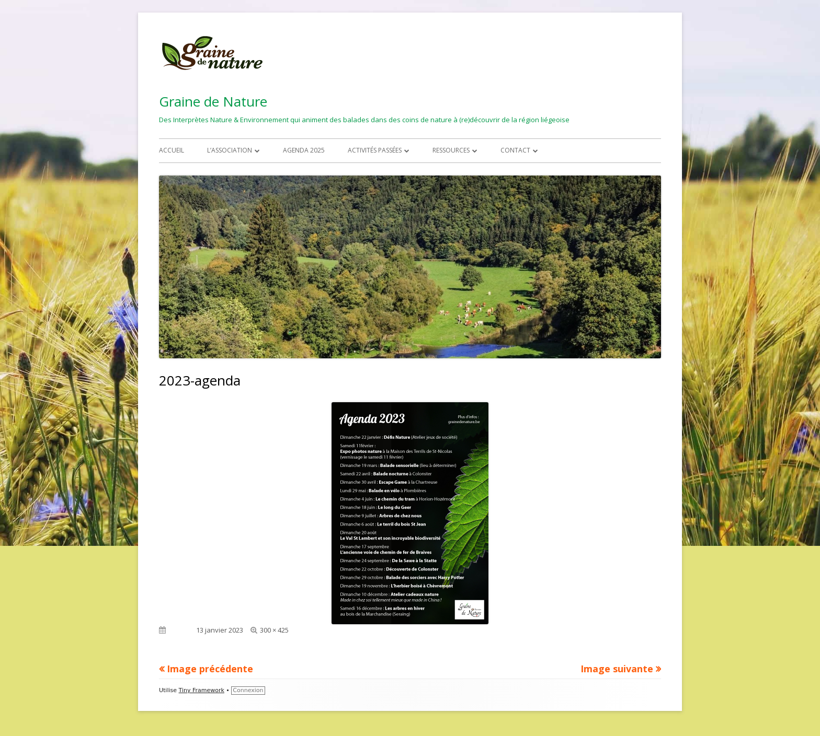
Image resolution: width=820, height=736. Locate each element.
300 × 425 (274, 630)
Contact (515, 150)
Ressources (451, 150)
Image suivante (616, 668)
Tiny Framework (201, 690)
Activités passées (375, 150)
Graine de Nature (213, 101)
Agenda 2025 (304, 150)
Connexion (248, 690)
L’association (229, 150)
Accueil (171, 150)
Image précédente (210, 668)
